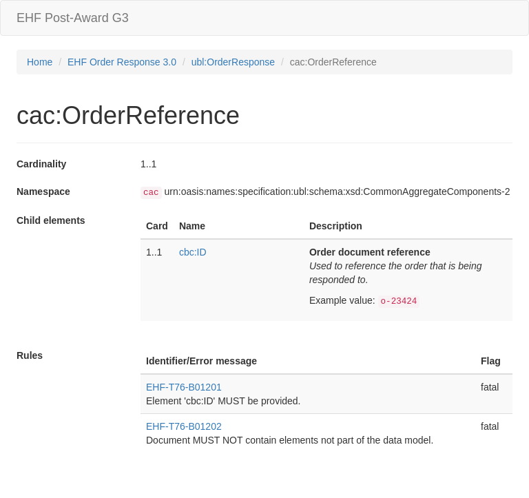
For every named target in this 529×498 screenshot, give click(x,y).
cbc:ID (193, 252)
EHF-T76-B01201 (184, 387)
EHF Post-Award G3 (73, 18)
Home (39, 62)
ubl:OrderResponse (233, 62)
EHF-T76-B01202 (184, 426)
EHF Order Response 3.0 (122, 62)
